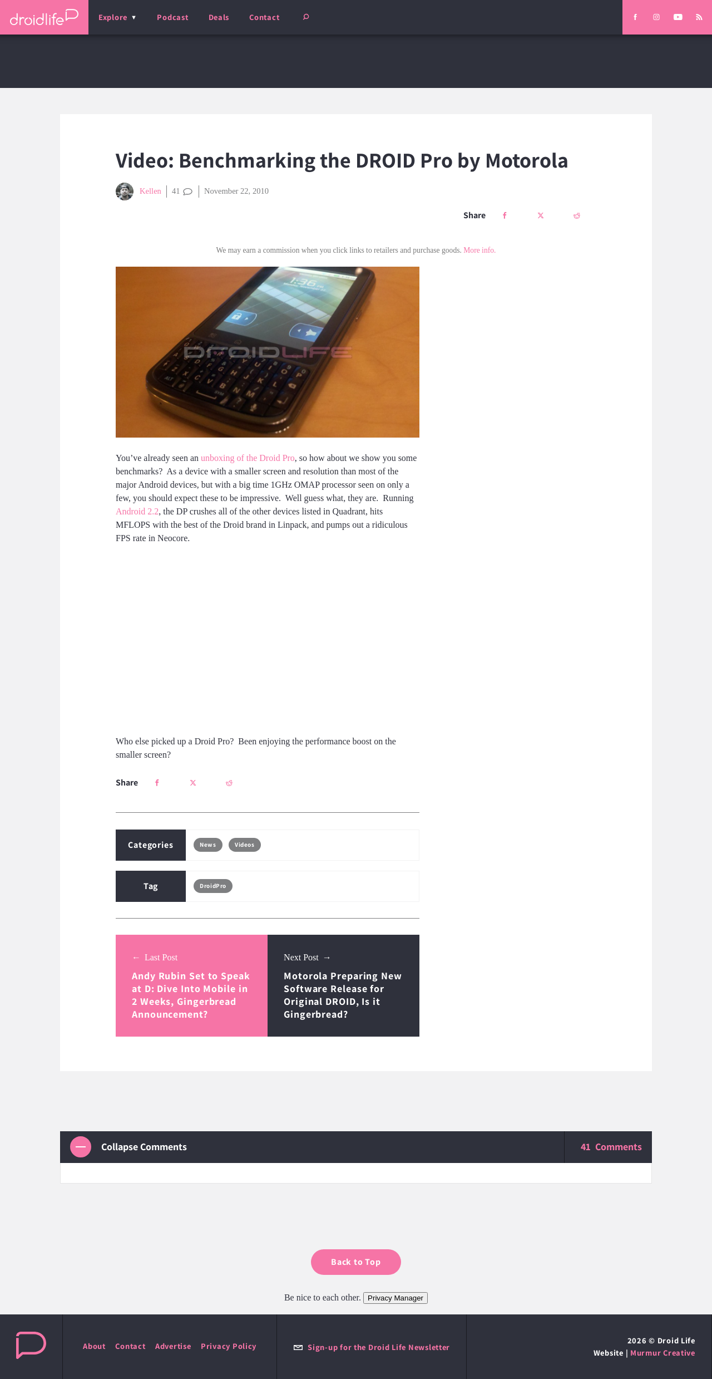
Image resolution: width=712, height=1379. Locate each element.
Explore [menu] (112, 17)
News (208, 844)
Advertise (173, 1346)
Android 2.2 (137, 511)
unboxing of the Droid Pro (248, 458)
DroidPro (213, 886)
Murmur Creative (662, 1352)
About (94, 1346)
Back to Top (356, 1262)
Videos (244, 844)
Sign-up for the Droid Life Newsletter (371, 1347)
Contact (264, 17)
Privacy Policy (228, 1346)
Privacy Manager (395, 1298)
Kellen (138, 191)
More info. (479, 250)
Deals (219, 17)
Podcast (172, 17)
